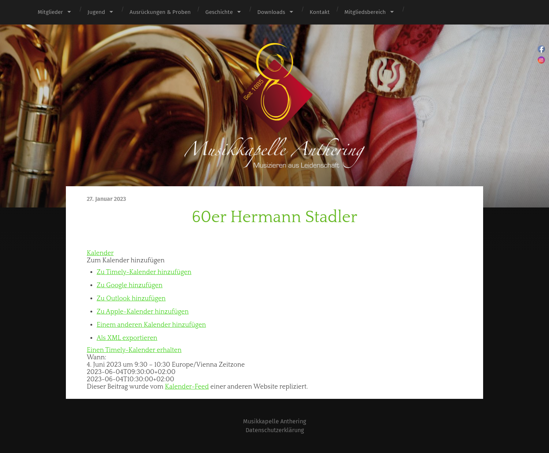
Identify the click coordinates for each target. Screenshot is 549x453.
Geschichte (219, 12)
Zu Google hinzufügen (130, 285)
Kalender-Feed (187, 386)
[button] (126, 260)
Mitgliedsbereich (365, 12)
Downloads (271, 12)
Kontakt (320, 12)
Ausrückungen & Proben (160, 12)
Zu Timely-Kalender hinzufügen (144, 272)
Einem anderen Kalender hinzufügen (151, 325)
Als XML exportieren (127, 338)
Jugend (96, 12)
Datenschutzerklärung (275, 430)
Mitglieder (50, 12)
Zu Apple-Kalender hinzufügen (142, 311)
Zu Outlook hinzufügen (131, 298)
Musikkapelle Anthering (274, 421)
